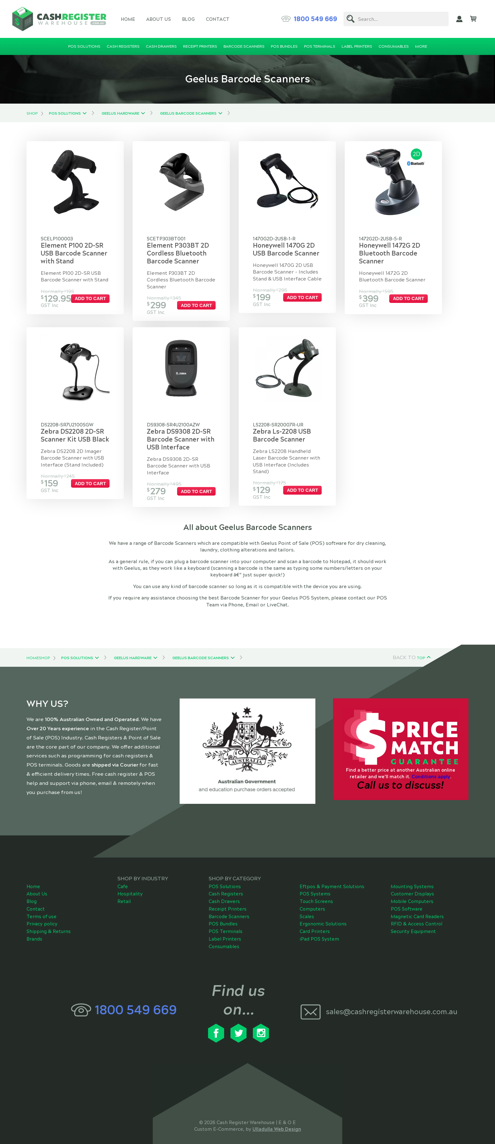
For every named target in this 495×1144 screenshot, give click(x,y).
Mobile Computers (412, 894)
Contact (218, 19)
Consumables (224, 939)
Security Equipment (413, 924)
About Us (158, 19)
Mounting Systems (412, 879)
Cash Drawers (224, 894)
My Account (459, 19)
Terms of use (42, 909)
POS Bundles (223, 917)
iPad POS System (319, 932)
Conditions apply (431, 770)
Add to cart (98, 298)
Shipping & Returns (49, 924)
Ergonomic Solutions (323, 917)
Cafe (122, 879)
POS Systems (315, 887)
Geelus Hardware (120, 113)
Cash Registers (226, 887)
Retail (124, 894)
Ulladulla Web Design (277, 1122)
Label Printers (225, 932)
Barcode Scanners (229, 909)
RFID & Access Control (416, 917)
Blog (188, 19)
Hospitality (130, 887)
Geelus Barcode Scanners (188, 113)
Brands (34, 932)
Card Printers (315, 924)
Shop (32, 113)
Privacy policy (42, 917)
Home (128, 19)
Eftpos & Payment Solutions (332, 879)
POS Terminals (225, 924)
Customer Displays (412, 887)
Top (421, 650)
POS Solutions (65, 113)
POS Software (406, 902)
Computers (312, 902)
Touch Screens (316, 894)
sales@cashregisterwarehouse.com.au (391, 1004)
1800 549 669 (315, 19)
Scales (307, 909)
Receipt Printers (228, 902)
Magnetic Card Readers (417, 909)
